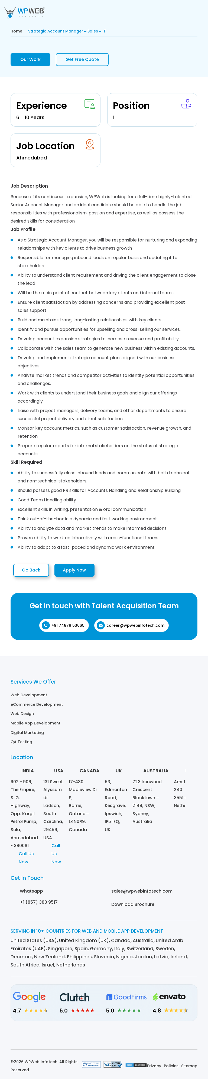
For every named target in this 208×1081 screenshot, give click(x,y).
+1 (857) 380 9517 (39, 904)
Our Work (30, 60)
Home (16, 31)
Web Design (22, 715)
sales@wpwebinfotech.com (142, 893)
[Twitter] (119, 1037)
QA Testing (21, 742)
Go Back (33, 571)
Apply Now (81, 571)
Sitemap (189, 1067)
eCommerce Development (37, 705)
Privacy (154, 1067)
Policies (171, 1067)
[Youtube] (134, 1037)
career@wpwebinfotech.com (130, 627)
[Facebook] (104, 1037)
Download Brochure (132, 906)
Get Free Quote (82, 60)
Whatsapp (31, 893)
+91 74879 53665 (63, 627)
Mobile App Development (35, 724)
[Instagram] (89, 1037)
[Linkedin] (74, 1037)
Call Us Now (26, 859)
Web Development (29, 696)
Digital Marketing (27, 733)
